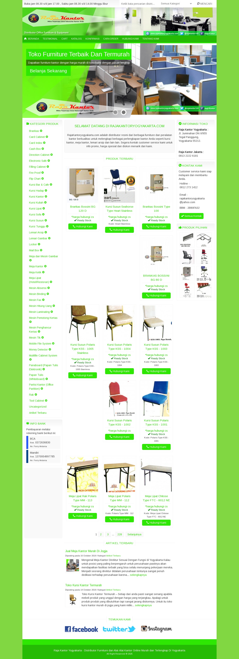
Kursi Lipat (35, 208)
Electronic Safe (38, 160)
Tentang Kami (150, 38)
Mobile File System (40, 343)
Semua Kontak (191, 216)
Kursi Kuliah (36, 202)
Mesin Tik (35, 337)
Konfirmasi (93, 38)
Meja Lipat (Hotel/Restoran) (39, 280)
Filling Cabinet (37, 166)
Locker (33, 244)
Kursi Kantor (36, 196)
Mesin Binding (37, 293)
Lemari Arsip (36, 232)
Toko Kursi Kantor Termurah (83, 585)
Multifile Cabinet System (43, 355)
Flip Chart (35, 178)
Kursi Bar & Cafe (39, 184)
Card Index (35, 142)
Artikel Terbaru (37, 412)
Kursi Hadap (36, 190)
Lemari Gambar (38, 238)
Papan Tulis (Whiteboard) (37, 377)
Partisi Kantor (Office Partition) (41, 386)
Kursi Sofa (35, 214)
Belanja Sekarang (48, 70)
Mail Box (34, 250)
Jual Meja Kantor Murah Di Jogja (86, 551)
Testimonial (50, 38)
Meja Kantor (36, 266)
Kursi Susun (36, 220)
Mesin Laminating (39, 311)
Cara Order (110, 38)
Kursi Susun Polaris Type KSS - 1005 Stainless (82, 348)
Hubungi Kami (130, 38)
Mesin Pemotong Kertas (43, 317)
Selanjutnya (134, 534)
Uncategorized (37, 406)
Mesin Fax (35, 299)
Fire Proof (35, 172)
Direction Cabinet (39, 154)
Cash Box (35, 148)
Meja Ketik (35, 272)
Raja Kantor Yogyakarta (68, 650)
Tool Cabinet (36, 400)
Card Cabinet (37, 136)
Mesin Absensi (37, 288)
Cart (64, 38)
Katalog (76, 38)
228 (119, 534)
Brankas (34, 130)
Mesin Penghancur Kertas (40, 329)
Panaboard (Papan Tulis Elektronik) (43, 367)
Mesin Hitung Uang (40, 305)
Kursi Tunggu (37, 226)
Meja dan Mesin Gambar (43, 256)
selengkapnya (138, 574)
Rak (31, 394)
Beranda (31, 38)
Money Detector (38, 349)
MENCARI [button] (204, 3)
